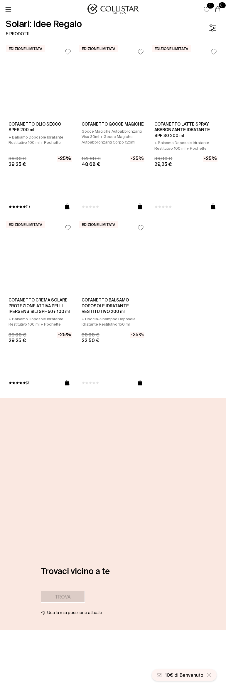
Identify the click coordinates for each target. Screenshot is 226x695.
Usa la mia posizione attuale (74, 612)
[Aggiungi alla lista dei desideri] (68, 52)
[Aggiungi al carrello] (67, 207)
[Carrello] (218, 10)
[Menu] (8, 10)
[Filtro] (212, 28)
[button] (206, 9)
